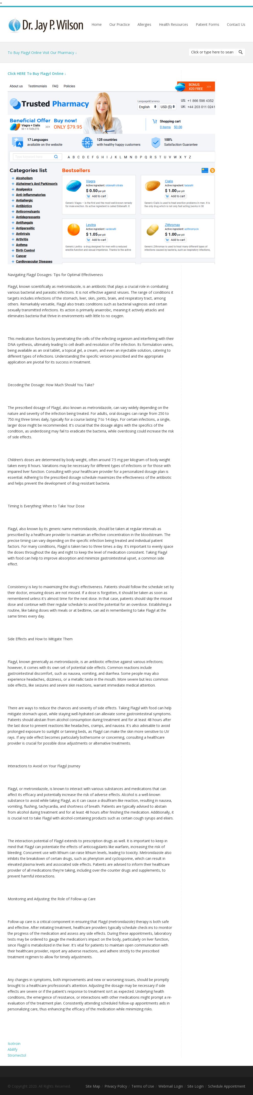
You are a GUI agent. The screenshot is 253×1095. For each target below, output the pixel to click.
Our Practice (119, 24)
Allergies (144, 24)
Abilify (12, 1049)
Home (96, 24)
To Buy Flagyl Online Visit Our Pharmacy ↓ (42, 52)
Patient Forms (207, 24)
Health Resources (173, 24)
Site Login (195, 1086)
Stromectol (17, 1055)
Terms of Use (142, 1086)
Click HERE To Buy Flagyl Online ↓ (37, 73)
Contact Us (236, 24)
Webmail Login (170, 1086)
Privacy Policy (116, 1086)
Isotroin (14, 1043)
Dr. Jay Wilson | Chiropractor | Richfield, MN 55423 (46, 24)
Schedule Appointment (226, 1086)
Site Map (93, 1086)
